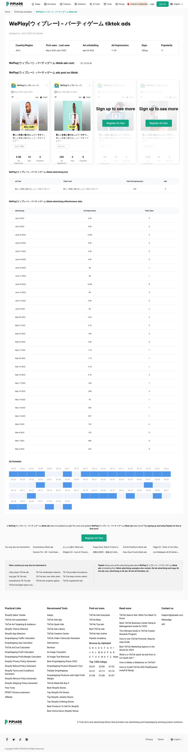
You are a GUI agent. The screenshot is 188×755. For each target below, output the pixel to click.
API (163, 624)
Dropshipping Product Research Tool (64, 666)
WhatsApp (167, 619)
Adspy (50, 615)
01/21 (92, 671)
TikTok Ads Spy (54, 619)
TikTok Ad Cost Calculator (17, 647)
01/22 (111, 666)
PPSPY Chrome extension (17, 692)
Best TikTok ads (97, 629)
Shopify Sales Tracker (15, 615)
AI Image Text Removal (58, 656)
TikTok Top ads (96, 624)
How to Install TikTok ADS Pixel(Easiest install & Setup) (138, 669)
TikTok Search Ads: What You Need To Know (137, 617)
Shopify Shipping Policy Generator (21, 683)
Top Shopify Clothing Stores (60, 701)
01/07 (111, 675)
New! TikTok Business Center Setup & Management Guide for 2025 (137, 625)
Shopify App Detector (15, 633)
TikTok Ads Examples (99, 615)
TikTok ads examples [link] (23, 12)
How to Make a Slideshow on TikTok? (137, 662)
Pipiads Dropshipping (57, 670)
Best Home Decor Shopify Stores (63, 711)
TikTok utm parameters (16, 619)
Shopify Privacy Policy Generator (20, 661)
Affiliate (8, 697)
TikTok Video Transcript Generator (63, 638)
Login (152, 4)
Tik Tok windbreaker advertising (49, 572)
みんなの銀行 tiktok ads (73, 547)
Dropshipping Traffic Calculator (20, 638)
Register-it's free (116, 123)
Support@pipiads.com (172, 615)
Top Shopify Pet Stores (58, 692)
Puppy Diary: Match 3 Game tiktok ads (108, 547)
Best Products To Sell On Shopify (63, 706)
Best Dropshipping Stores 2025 (62, 661)
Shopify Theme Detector (16, 629)
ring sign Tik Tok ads (17, 576)
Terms (160, 739)
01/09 (92, 675)
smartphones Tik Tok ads (19, 581)
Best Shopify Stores (56, 688)
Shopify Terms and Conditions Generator (19, 672)
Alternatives (53, 643)
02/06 (102, 666)
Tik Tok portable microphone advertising (76, 572)
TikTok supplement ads (73, 581)
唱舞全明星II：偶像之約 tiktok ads (107, 552)
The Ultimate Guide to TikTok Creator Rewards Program (137, 632)
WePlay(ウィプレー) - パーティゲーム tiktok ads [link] (56, 12)
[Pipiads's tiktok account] (20, 739)
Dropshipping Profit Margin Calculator (23, 656)
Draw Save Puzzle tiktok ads (135, 552)
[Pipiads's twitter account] (13, 739)
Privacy (149, 739)
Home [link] (7, 12)
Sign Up (162, 4)
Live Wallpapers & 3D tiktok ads (166, 552)
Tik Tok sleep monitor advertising (76, 576)
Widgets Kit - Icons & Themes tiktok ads (78, 552)
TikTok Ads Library (56, 629)
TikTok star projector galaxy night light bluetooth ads (49, 581)
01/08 (102, 675)
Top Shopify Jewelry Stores (60, 697)
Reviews (51, 647)
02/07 (92, 666)
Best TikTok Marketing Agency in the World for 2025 (136, 648)
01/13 (102, 671)
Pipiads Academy (97, 638)
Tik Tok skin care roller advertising (49, 576)
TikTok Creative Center (58, 633)
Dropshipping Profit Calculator (19, 652)
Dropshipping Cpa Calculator (19, 643)
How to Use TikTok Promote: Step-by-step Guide (137, 640)
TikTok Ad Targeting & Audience (20, 624)
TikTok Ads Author (98, 633)
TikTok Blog (95, 619)
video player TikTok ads (19, 572)
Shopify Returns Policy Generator (21, 678)
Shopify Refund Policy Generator (20, 666)
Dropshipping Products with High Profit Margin (66, 677)
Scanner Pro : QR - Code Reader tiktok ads (48, 552)
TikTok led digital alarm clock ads (22, 585)
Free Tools (10, 688)
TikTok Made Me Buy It (58, 683)
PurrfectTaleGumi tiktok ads (135, 547)
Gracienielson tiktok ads (43, 547)
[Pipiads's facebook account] (7, 739)
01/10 (111, 671)
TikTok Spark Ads (55, 624)
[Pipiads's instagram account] (27, 739)
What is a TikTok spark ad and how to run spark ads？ (137, 656)
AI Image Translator (56, 652)
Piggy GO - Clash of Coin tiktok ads (167, 547)
